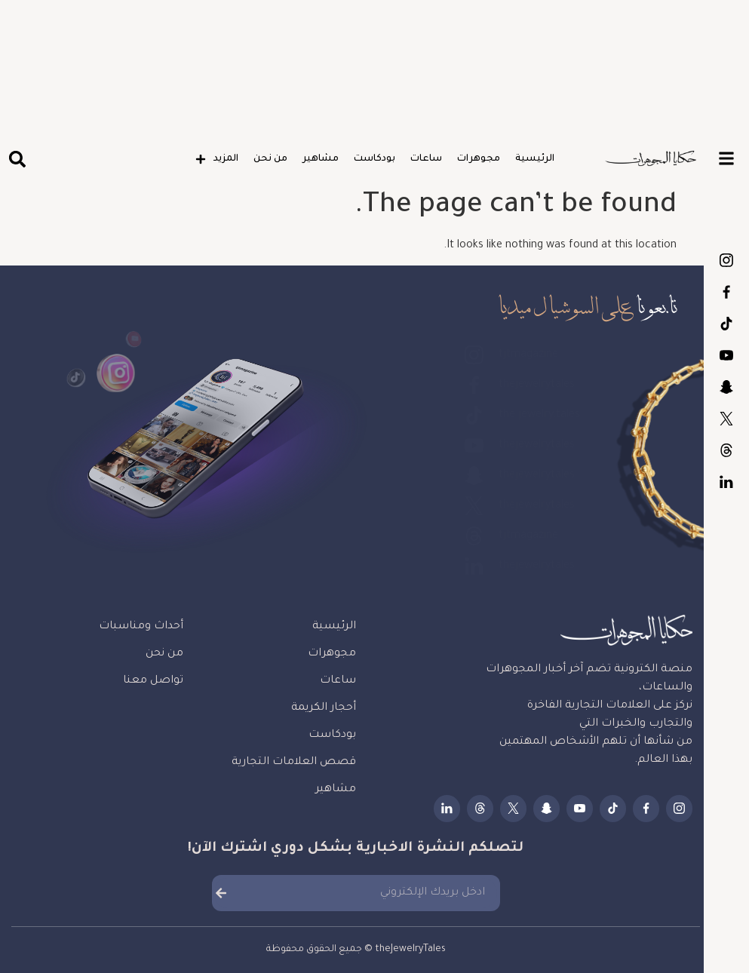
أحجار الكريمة (323, 708)
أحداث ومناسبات (141, 627)
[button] (17, 159)
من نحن (270, 159)
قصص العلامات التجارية (294, 763)
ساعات (426, 159)
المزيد (216, 159)
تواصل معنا (153, 681)
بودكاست (374, 159)
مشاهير (320, 159)
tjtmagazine (726, 260)
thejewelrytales (726, 292)
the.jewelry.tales (726, 323)
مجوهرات (478, 159)
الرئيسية (534, 159)
